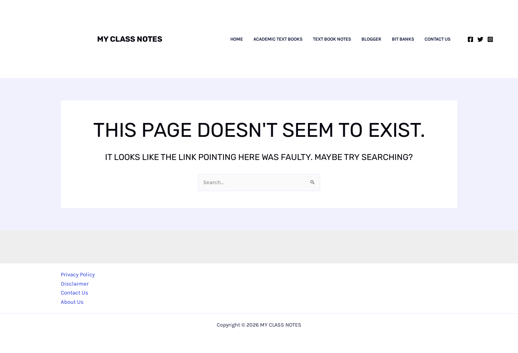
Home (236, 39)
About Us (72, 301)
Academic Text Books (277, 39)
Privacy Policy (78, 274)
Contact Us (437, 39)
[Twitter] (480, 39)
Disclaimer (75, 283)
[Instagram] (490, 39)
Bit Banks (403, 39)
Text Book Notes (332, 39)
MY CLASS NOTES (129, 39)
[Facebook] (470, 39)
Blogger (371, 39)
